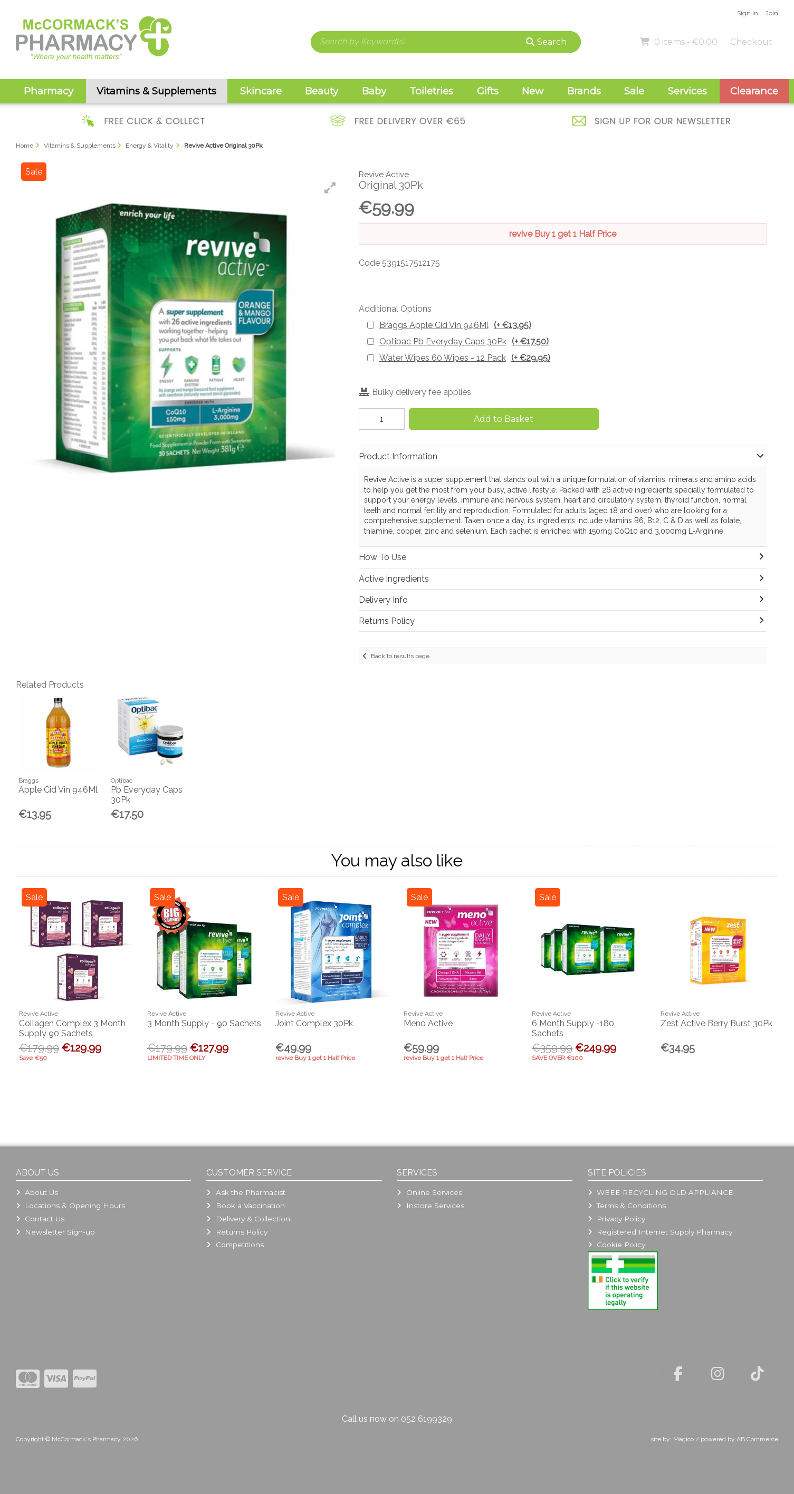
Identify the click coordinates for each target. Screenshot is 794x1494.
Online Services (429, 1192)
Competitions (234, 1244)
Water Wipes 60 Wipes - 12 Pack (464, 358)
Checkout (751, 42)
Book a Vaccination (245, 1205)
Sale (634, 91)
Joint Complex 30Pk (314, 1023)
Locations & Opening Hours (70, 1205)
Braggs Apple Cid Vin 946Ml (455, 325)
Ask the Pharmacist (245, 1192)
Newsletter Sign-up (55, 1232)
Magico (683, 1439)
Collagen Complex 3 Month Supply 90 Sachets (72, 1028)
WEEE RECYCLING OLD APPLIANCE (660, 1192)
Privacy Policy (616, 1219)
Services (687, 91)
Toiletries (431, 91)
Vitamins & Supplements (156, 91)
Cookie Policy (616, 1244)
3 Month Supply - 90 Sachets (204, 1023)
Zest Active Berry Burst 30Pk (716, 1023)
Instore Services (430, 1205)
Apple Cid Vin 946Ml (58, 790)
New (532, 91)
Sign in (747, 13)
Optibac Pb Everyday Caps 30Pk (464, 341)
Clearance (754, 91)
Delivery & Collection (248, 1219)
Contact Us (40, 1219)
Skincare (261, 91)
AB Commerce (757, 1439)
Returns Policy (236, 1232)
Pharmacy (48, 91)
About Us (37, 1192)
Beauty (321, 91)
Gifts (488, 91)
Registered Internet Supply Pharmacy (660, 1232)
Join (772, 13)
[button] (330, 187)
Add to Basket (503, 419)
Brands (584, 91)
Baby (374, 91)
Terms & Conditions (627, 1205)
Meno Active (428, 1023)
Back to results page (400, 656)
